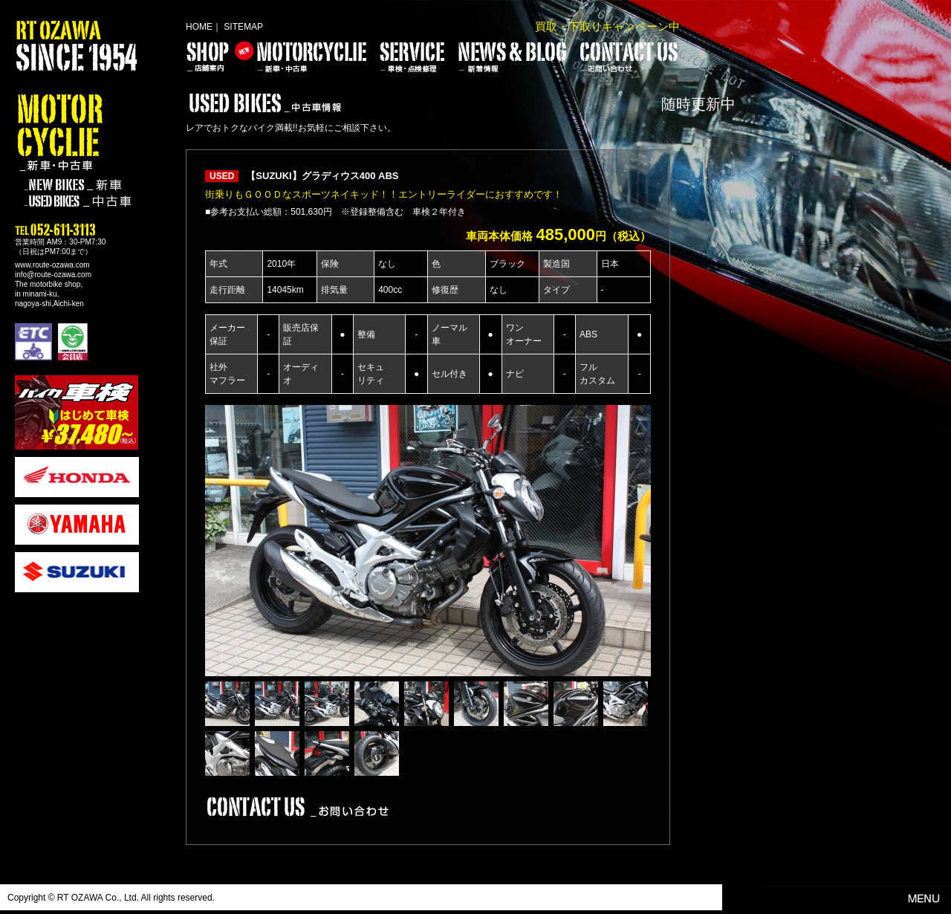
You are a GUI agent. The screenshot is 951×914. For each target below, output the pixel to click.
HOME (199, 27)
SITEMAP (243, 27)
